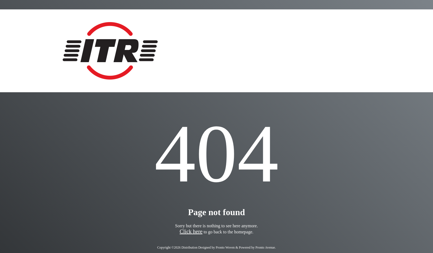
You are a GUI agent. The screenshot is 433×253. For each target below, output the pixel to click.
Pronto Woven (225, 247)
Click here (190, 231)
